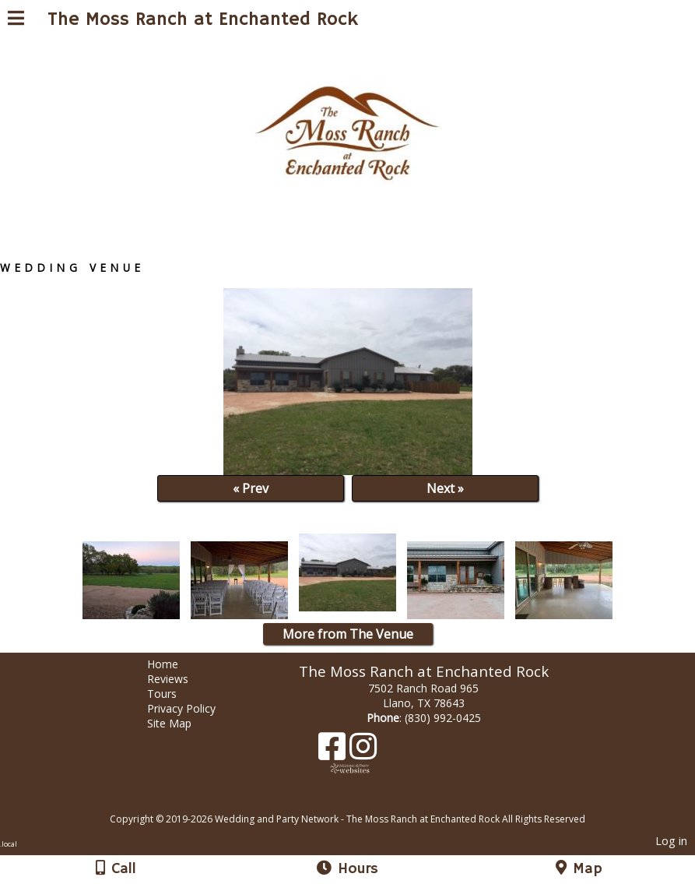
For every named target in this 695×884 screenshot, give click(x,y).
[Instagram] (363, 751)
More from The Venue (348, 634)
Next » (445, 488)
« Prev (251, 488)
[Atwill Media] (361, 801)
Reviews (179, 678)
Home (174, 664)
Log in (671, 840)
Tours (173, 693)
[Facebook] (333, 751)
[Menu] (16, 20)
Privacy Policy (193, 708)
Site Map (180, 723)
